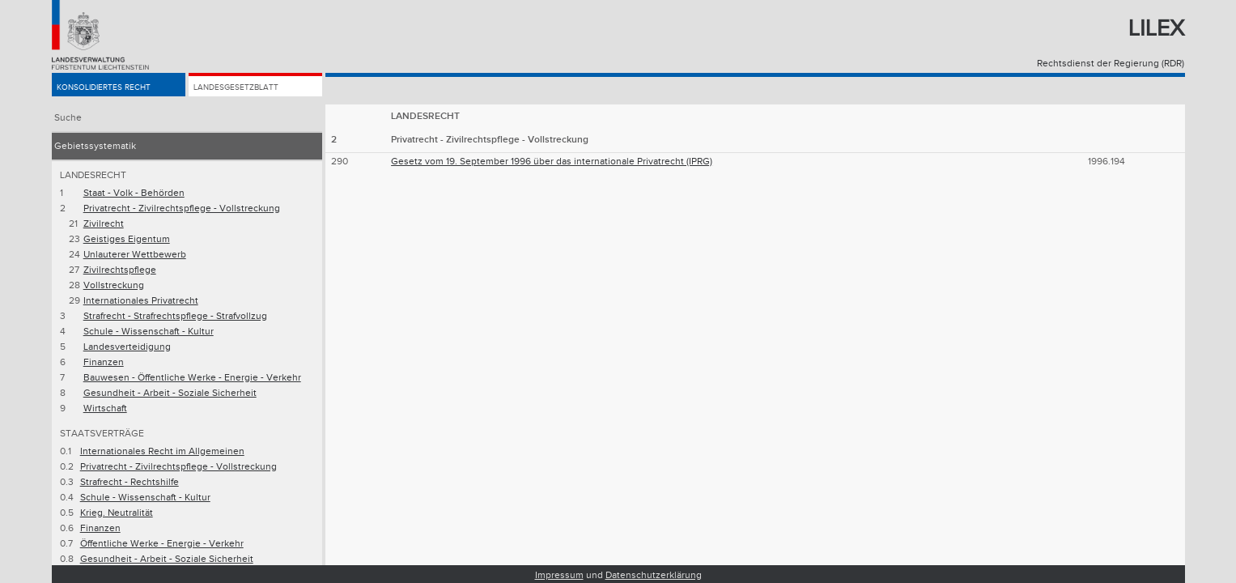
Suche (68, 118)
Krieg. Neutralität (116, 513)
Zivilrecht (103, 224)
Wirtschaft (105, 408)
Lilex (1156, 28)
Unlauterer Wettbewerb (134, 255)
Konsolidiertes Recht (112, 90)
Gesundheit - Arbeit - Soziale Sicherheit (170, 393)
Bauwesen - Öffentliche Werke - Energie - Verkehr (192, 378)
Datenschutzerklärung (653, 575)
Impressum (559, 575)
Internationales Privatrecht (140, 301)
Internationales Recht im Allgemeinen (162, 451)
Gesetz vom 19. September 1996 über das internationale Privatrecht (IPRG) (551, 161)
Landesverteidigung (127, 347)
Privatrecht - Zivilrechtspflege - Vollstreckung (181, 208)
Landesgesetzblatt (244, 90)
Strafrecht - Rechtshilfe (129, 482)
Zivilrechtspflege (119, 270)
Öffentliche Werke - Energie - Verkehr (162, 544)
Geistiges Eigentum (126, 239)
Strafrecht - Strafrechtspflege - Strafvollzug (175, 316)
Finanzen (103, 362)
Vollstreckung (113, 285)
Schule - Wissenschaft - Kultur (148, 332)
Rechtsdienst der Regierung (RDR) (1110, 63)
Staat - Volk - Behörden (134, 193)
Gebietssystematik (95, 146)
